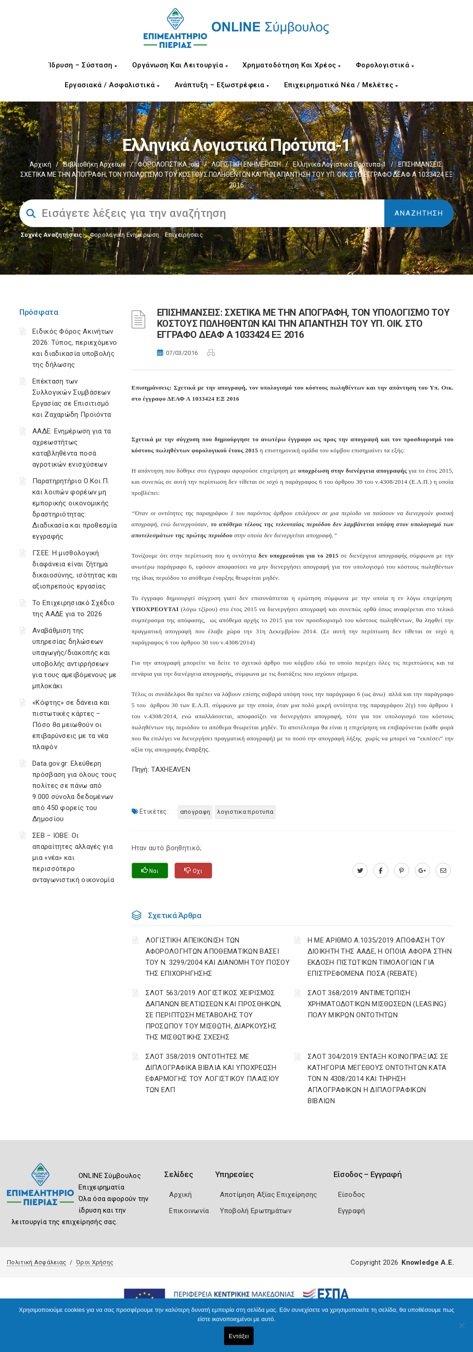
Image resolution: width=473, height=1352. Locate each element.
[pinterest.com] (401, 870)
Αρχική (40, 164)
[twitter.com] (360, 870)
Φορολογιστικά (385, 65)
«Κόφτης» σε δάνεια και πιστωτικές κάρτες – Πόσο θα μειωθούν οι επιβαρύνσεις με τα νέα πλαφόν (71, 724)
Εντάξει (239, 1336)
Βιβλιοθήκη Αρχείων (94, 164)
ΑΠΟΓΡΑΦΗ (195, 811)
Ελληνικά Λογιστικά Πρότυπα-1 (339, 164)
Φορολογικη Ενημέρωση (124, 234)
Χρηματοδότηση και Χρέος (292, 65)
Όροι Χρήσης (94, 1262)
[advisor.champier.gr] (443, 870)
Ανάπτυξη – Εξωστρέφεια (222, 85)
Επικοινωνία (189, 1211)
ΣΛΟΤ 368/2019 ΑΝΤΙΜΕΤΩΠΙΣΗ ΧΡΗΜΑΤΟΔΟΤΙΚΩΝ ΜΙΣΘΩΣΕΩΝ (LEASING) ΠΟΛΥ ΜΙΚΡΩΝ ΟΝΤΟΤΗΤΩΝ (377, 1004)
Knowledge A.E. (427, 1262)
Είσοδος (351, 1194)
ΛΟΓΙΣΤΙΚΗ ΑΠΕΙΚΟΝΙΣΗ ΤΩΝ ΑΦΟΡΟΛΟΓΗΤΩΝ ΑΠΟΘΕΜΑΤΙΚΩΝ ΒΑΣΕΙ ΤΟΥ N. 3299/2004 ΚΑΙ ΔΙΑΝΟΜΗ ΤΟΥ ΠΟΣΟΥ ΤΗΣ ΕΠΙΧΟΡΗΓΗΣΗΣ (218, 957)
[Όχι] (461, 1330)
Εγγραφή (351, 1211)
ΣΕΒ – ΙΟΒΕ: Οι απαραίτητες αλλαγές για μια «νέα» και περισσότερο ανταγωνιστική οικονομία (73, 857)
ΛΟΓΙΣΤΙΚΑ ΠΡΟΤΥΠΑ (245, 811)
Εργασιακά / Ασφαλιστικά (112, 85)
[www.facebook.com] (380, 870)
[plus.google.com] (422, 870)
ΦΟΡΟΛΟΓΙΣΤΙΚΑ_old (169, 164)
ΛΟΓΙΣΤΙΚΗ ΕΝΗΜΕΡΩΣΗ (246, 164)
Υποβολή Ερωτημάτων (255, 1211)
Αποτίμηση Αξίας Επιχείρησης (268, 1194)
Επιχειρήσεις (184, 234)
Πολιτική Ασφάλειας (36, 1262)
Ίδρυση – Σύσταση (83, 65)
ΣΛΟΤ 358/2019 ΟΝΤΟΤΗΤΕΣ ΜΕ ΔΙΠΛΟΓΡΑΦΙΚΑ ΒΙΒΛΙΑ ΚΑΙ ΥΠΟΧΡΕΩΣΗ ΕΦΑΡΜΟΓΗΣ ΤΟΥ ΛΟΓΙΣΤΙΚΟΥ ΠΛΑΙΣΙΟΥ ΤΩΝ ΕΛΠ (212, 1073)
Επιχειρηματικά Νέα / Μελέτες (341, 85)
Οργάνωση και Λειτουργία (180, 65)
